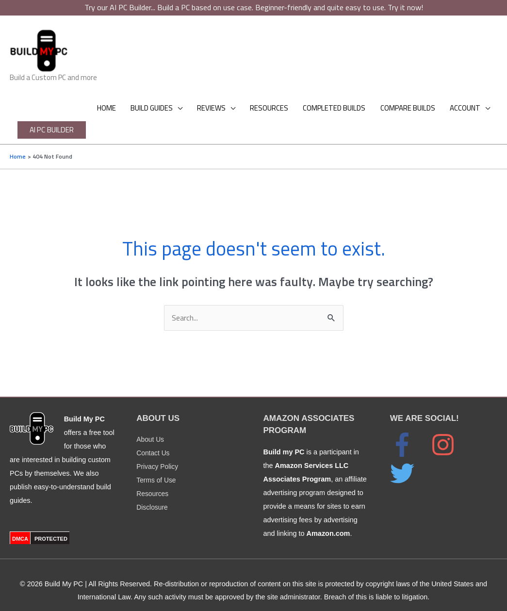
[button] (59, 130)
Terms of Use (157, 469)
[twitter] (407, 462)
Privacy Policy (158, 455)
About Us (150, 428)
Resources (153, 482)
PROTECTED (50, 527)
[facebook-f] (409, 433)
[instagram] (450, 433)
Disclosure (152, 496)
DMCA (20, 527)
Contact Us (153, 442)
